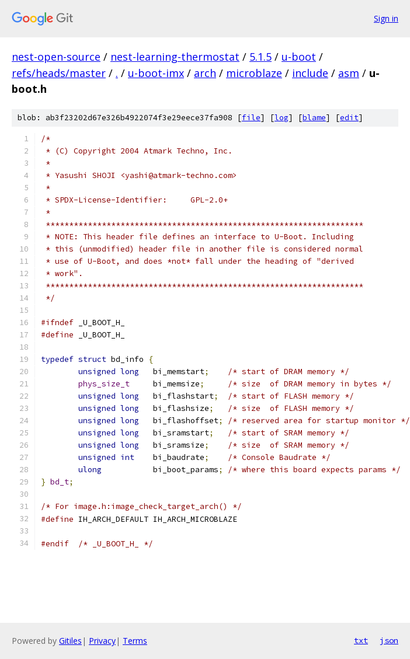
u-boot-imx (156, 73)
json (389, 640)
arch (205, 73)
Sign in (386, 18)
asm (348, 73)
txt (361, 640)
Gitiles (70, 640)
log (282, 118)
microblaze (254, 73)
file (251, 118)
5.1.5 (260, 57)
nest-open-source (56, 57)
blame (314, 118)
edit (349, 118)
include (310, 73)
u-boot (299, 57)
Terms (135, 640)
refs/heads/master (59, 73)
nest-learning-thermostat (174, 57)
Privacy (102, 640)
